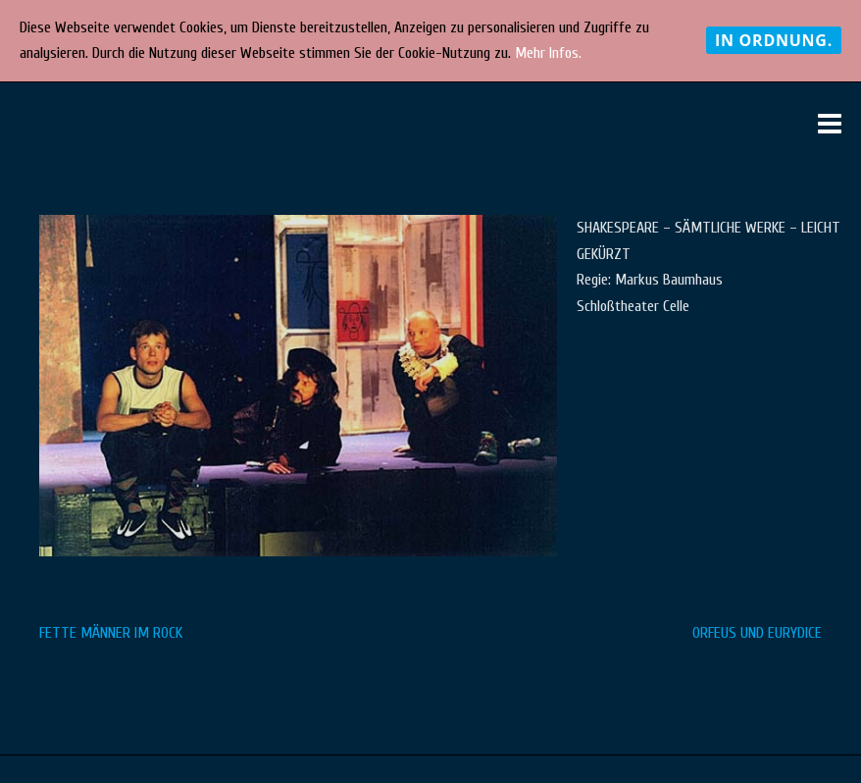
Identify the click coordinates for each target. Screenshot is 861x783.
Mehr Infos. (548, 53)
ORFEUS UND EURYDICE (757, 633)
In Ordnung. (774, 40)
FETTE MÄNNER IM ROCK (110, 633)
